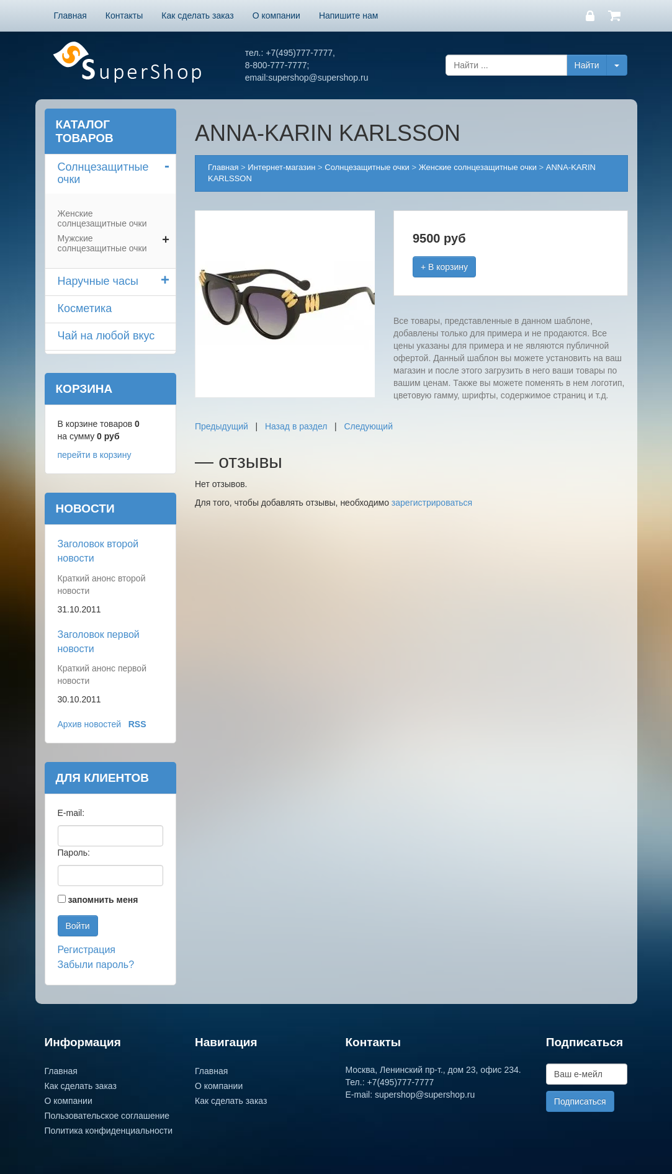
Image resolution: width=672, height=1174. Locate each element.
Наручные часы (98, 281)
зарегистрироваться (432, 503)
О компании (276, 15)
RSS (137, 724)
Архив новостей (90, 724)
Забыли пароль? (96, 964)
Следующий (368, 426)
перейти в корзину (95, 455)
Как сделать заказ (197, 15)
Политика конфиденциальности (109, 1131)
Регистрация (87, 949)
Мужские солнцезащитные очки (102, 243)
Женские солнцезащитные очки (102, 218)
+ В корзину (444, 267)
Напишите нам (348, 15)
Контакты (124, 15)
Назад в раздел (296, 426)
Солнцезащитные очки (103, 173)
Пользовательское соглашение (107, 1116)
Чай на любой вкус (106, 335)
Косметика (85, 308)
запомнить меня (103, 900)
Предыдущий (221, 426)
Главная (70, 15)
